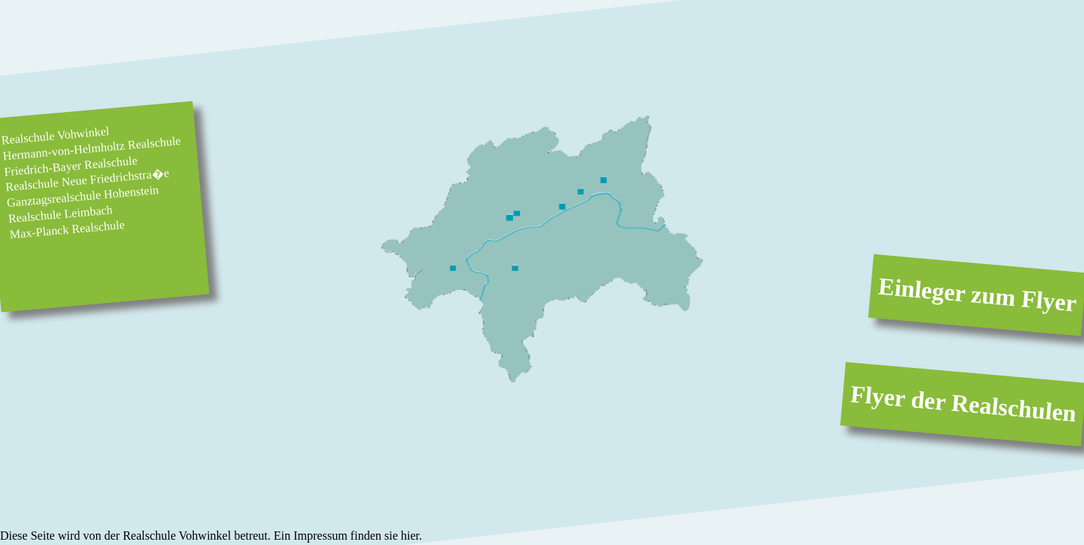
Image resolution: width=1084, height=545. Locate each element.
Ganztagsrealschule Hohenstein (82, 196)
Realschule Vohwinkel (55, 135)
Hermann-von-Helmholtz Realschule (92, 148)
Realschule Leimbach (60, 214)
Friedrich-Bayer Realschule (71, 166)
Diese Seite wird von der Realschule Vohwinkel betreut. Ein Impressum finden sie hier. (211, 535)
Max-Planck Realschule (67, 229)
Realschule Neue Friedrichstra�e (87, 180)
